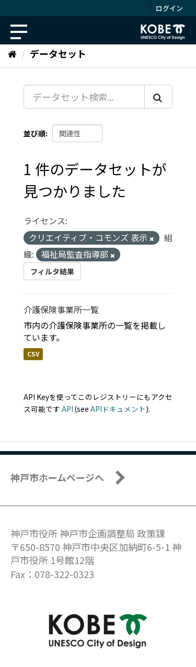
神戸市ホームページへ (57, 477)
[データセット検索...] (84, 97)
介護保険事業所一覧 (61, 309)
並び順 (34, 133)
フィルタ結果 (52, 271)
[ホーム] (12, 53)
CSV (33, 354)
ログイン (169, 8)
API (67, 409)
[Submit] (158, 97)
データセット (58, 53)
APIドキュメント (118, 409)
